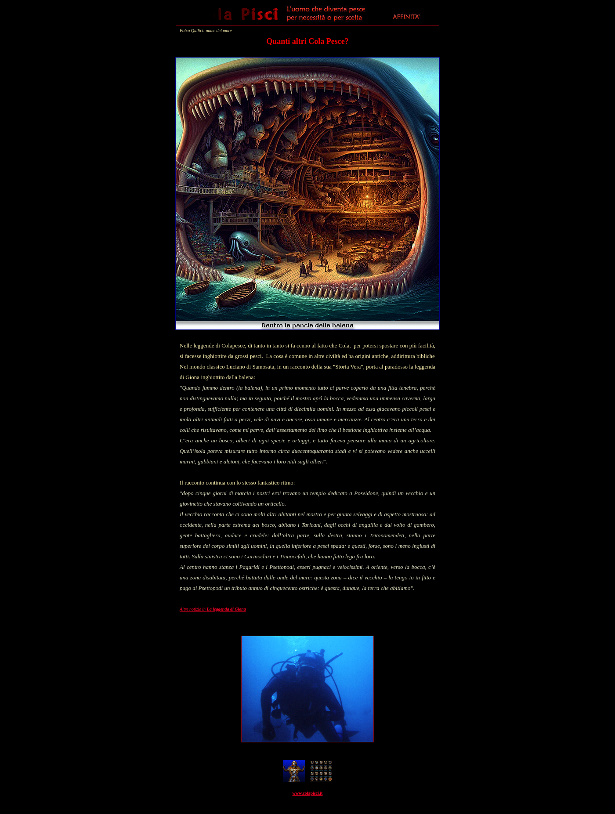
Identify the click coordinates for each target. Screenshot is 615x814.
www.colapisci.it (308, 793)
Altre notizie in (213, 609)
